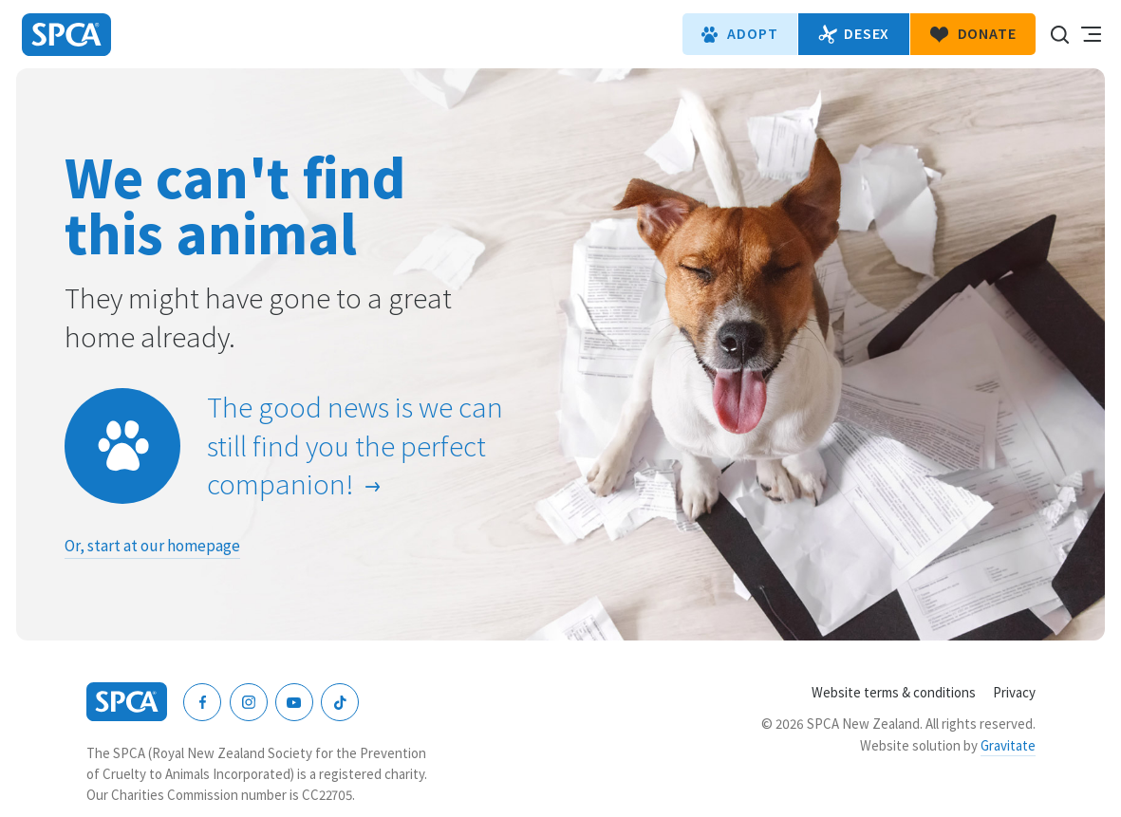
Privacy (1014, 692)
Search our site (1059, 34)
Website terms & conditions (894, 692)
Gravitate (1008, 745)
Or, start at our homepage (152, 545)
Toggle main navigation (1090, 34)
